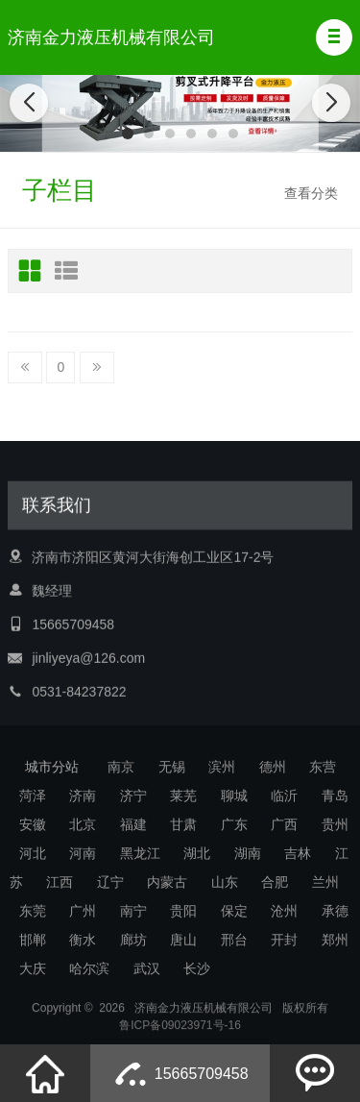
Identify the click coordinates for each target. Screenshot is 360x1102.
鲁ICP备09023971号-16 (180, 1034)
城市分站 (52, 766)
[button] (334, 37)
